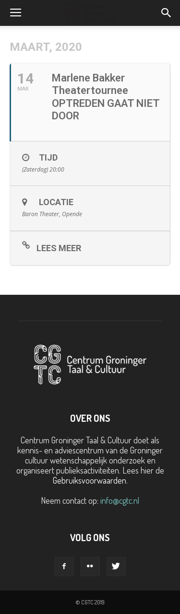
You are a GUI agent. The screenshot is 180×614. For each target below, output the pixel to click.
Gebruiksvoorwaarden (89, 480)
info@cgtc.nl (119, 500)
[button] (166, 13)
